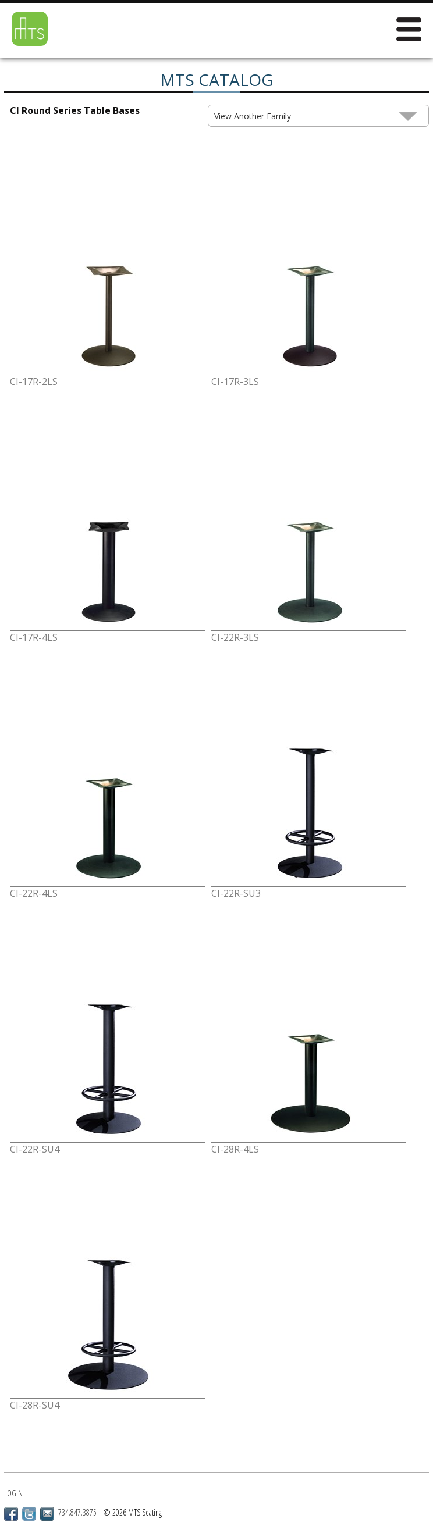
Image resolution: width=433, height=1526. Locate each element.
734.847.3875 (77, 1512)
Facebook (11, 1514)
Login (13, 1493)
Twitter (29, 1514)
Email (47, 1514)
